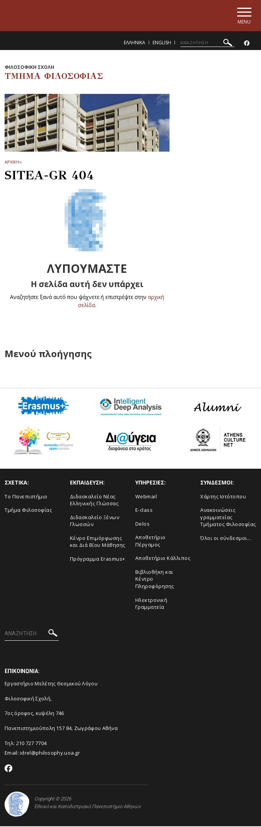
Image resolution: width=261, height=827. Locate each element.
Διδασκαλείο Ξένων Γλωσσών (95, 522)
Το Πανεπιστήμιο (26, 497)
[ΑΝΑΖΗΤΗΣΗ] (207, 43)
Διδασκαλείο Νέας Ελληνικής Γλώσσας (94, 501)
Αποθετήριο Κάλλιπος (163, 559)
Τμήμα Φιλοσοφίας (28, 511)
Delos (142, 524)
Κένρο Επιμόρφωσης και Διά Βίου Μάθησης (97, 542)
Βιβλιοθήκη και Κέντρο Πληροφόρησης (154, 579)
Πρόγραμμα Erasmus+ (97, 559)
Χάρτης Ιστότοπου (223, 497)
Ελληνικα (134, 43)
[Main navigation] (243, 16)
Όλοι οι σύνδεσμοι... (225, 538)
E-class (144, 511)
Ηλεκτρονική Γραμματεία (151, 604)
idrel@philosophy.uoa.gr (50, 753)
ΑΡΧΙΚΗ (12, 163)
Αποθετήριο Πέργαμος (150, 542)
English (162, 43)
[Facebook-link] (246, 44)
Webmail (146, 497)
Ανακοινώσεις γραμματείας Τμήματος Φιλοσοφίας (228, 518)
